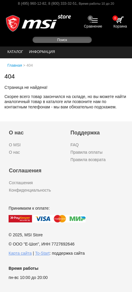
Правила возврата (88, 159)
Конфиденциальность (30, 190)
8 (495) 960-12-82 (32, 3)
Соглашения (21, 182)
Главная (14, 65)
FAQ (74, 144)
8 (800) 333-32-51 (62, 3)
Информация (42, 52)
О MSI (15, 144)
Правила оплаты (86, 152)
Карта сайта (20, 253)
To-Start (42, 253)
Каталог (15, 52)
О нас (14, 152)
